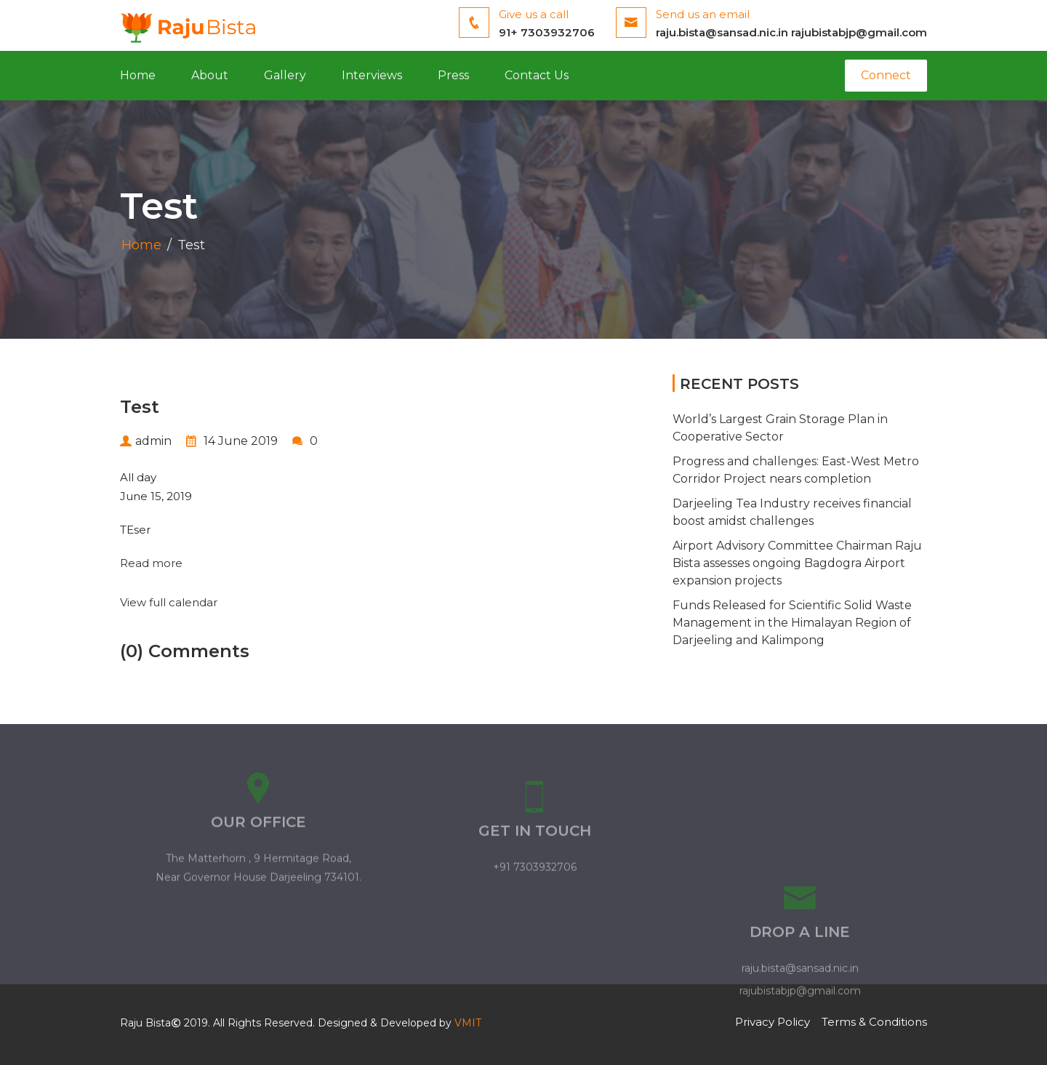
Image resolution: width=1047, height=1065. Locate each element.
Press (453, 75)
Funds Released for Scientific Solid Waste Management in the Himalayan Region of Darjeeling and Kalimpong (792, 622)
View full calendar (168, 602)
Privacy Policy (772, 1022)
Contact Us (537, 75)
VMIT (467, 1022)
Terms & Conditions (874, 1022)
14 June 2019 (231, 441)
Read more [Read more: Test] (151, 563)
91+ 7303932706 (547, 32)
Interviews (372, 75)
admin (146, 441)
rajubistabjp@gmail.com (859, 32)
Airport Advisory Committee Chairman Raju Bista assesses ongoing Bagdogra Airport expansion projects (797, 563)
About (209, 75)
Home (138, 75)
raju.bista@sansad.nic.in (722, 32)
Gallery (285, 75)
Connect (886, 75)
